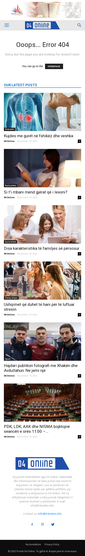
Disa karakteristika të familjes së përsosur (41, 248)
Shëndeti (9, 129)
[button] (79, 25)
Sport (7, 359)
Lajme (8, 420)
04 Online (9, 141)
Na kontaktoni (33, 544)
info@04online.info (50, 514)
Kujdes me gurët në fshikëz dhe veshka (38, 136)
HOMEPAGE (54, 66)
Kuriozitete (10, 185)
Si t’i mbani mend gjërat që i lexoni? (35, 192)
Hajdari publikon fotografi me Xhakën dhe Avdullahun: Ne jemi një (41, 368)
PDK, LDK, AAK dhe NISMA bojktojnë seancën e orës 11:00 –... (37, 429)
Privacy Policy (52, 544)
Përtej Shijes (11, 297)
